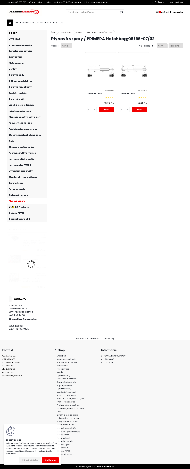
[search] (121, 12)
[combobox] (162, 45)
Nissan (79, 32)
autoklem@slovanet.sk (24, 319)
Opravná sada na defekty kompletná (31, 279)
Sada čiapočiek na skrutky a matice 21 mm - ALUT (34, 243)
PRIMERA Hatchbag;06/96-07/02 (99, 32)
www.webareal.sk (105, 466)
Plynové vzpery (66, 32)
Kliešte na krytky (30, 259)
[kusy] (92, 109)
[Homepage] (10, 23)
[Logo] (24, 12)
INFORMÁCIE (45, 22)
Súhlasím (50, 460)
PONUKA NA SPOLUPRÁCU (26, 22)
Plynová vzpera (94, 93)
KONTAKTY (58, 22)
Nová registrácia (176, 2)
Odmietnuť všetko (30, 460)
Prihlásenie (159, 2)
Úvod (53, 32)
